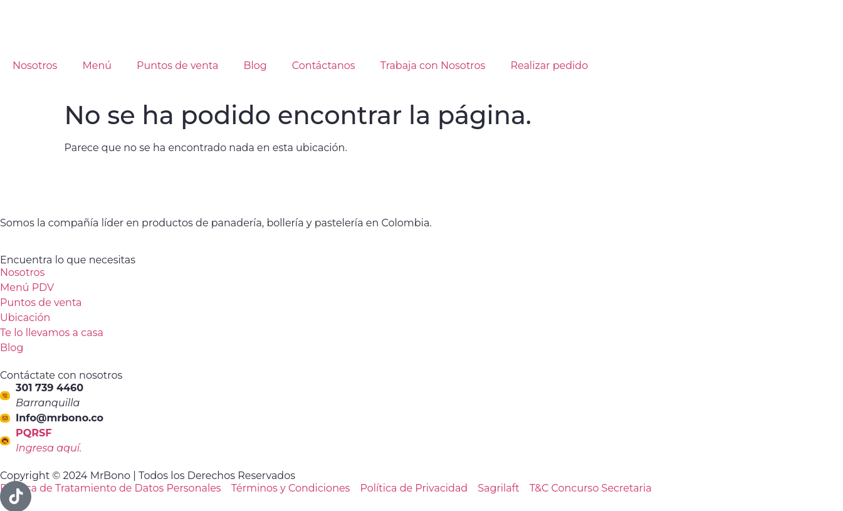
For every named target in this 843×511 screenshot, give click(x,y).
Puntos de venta (178, 65)
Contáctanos (323, 65)
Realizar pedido (549, 65)
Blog (254, 65)
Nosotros (35, 65)
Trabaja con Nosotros (433, 65)
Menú (97, 65)
